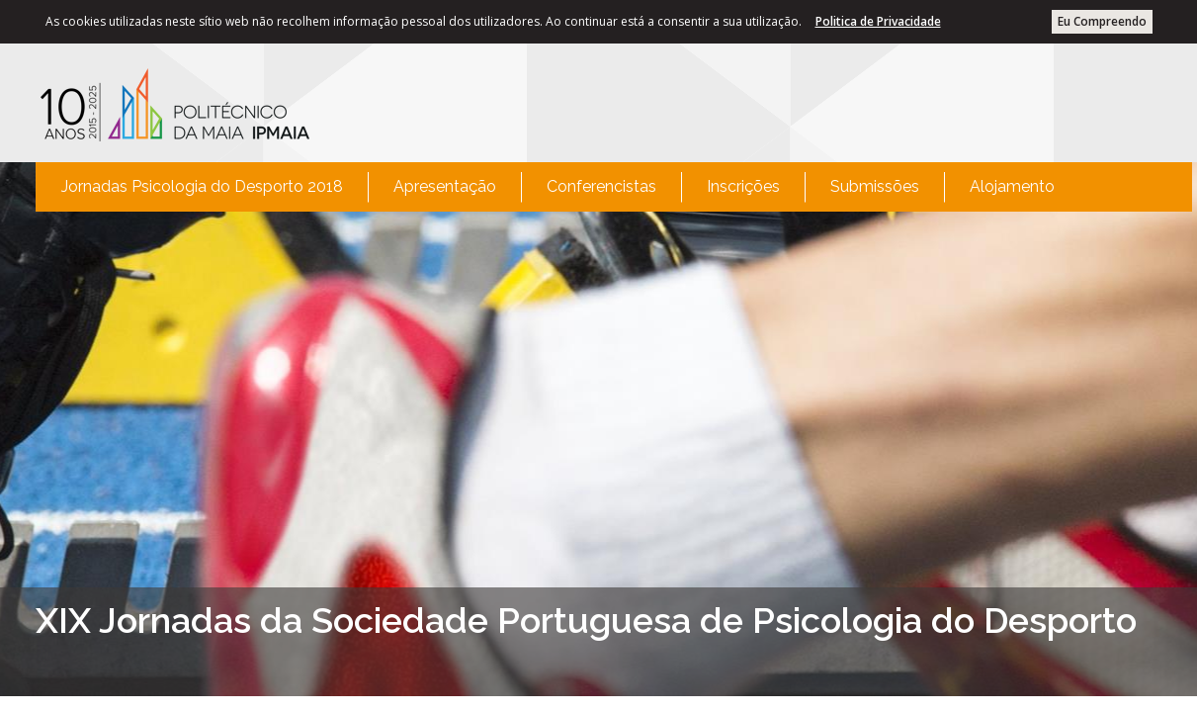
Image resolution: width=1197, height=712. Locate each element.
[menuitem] (202, 187)
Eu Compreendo (1102, 21)
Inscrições (743, 186)
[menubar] (558, 187)
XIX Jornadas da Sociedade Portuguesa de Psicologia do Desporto (586, 620)
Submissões (874, 186)
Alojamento (1012, 186)
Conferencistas (601, 186)
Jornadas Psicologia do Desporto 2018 (202, 186)
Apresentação (444, 186)
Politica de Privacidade (878, 21)
